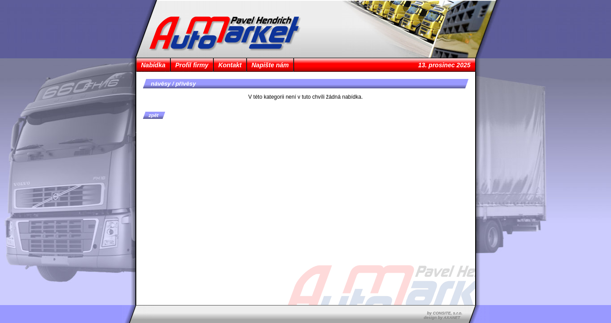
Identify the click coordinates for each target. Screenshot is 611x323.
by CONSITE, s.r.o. (444, 313)
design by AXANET (442, 317)
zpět (154, 115)
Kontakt (230, 65)
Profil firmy (191, 65)
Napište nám (270, 65)
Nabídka (153, 65)
